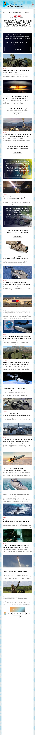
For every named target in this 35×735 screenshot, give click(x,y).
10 (14, 616)
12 (20, 616)
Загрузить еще (17, 609)
